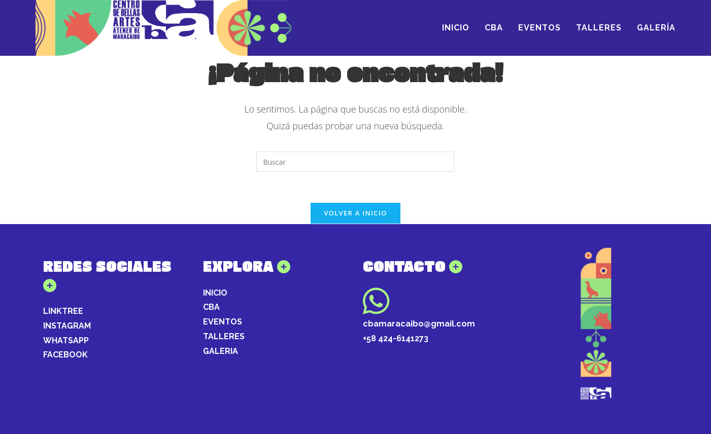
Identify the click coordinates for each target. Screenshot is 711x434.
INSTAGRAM (67, 326)
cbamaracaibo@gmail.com (419, 324)
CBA (211, 307)
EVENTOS (222, 322)
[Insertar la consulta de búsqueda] (355, 162)
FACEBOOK (65, 354)
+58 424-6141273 (395, 338)
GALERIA (220, 351)
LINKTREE (63, 311)
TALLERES (224, 336)
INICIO (215, 293)
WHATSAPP (66, 340)
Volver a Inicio (355, 213)
